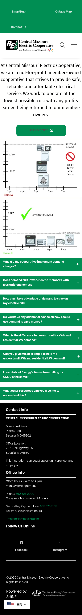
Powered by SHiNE (16, 594)
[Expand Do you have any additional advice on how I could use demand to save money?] (41, 319)
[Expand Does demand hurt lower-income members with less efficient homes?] (41, 282)
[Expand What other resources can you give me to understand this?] (41, 393)
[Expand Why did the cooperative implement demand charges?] (41, 264)
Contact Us (18, 27)
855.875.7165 (48, 506)
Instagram (60, 546)
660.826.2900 (25, 494)
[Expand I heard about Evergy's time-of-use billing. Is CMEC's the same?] (41, 375)
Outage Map (63, 11)
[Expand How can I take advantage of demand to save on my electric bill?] (41, 301)
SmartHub (18, 11)
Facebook (21, 546)
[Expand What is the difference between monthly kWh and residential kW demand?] (41, 338)
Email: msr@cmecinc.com (22, 519)
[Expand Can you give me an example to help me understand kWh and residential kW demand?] (41, 356)
